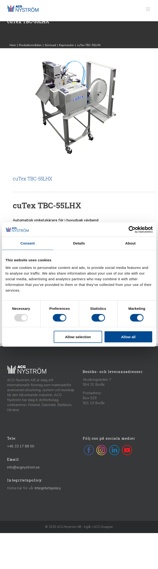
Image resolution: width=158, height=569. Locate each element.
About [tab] (130, 243)
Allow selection (78, 337)
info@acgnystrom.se (23, 467)
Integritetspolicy (47, 488)
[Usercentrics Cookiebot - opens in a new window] (132, 229)
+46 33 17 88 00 (20, 446)
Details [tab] (79, 243)
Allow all (128, 337)
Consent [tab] (27, 243)
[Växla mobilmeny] (148, 9)
